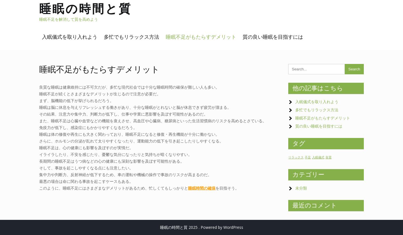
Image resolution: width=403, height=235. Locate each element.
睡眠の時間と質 (85, 8)
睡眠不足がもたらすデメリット (201, 37)
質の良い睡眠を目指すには (273, 37)
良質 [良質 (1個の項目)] (328, 157)
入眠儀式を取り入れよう (69, 37)
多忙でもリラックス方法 (131, 37)
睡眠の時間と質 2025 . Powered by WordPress (201, 227)
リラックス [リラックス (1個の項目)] (296, 157)
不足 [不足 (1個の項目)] (308, 157)
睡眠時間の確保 (201, 188)
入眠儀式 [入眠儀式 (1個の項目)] (318, 157)
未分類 (301, 188)
